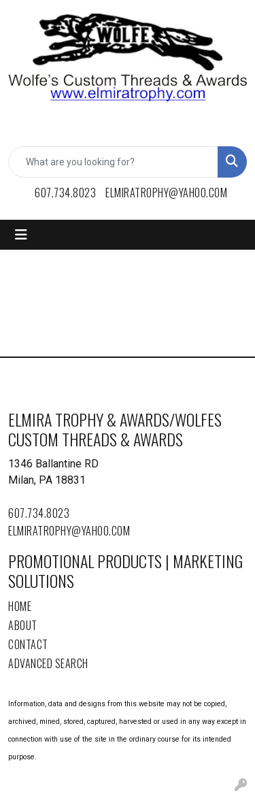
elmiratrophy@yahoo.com (166, 192)
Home (19, 606)
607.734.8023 (65, 192)
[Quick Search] (113, 162)
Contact (28, 644)
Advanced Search (48, 663)
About (22, 625)
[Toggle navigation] (21, 234)
